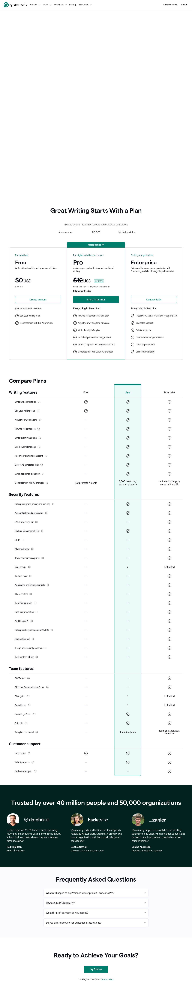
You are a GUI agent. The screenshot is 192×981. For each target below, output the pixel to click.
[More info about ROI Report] (28, 678)
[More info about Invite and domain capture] (42, 558)
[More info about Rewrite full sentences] (38, 428)
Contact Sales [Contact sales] (107, 979)
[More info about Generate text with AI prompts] (46, 482)
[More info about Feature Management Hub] (42, 531)
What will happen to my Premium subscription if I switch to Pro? (80, 893)
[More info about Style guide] (28, 696)
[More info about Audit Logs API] (31, 621)
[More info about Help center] (29, 753)
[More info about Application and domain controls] (47, 585)
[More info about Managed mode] (32, 549)
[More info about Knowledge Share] (34, 714)
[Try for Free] (96, 969)
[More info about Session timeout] (32, 639)
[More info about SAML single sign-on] (36, 522)
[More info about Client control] (30, 594)
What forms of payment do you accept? (67, 912)
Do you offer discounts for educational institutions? (73, 922)
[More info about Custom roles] (30, 576)
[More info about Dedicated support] (35, 771)
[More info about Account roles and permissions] (46, 513)
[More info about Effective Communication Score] (47, 687)
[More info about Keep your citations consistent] (46, 455)
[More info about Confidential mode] (35, 603)
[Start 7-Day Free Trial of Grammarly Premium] (96, 299)
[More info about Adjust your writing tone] (40, 419)
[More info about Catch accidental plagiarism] (43, 473)
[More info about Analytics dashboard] (36, 732)
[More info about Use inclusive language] (38, 446)
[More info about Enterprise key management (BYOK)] (51, 630)
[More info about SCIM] (23, 540)
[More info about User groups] (29, 567)
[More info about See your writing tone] (38, 410)
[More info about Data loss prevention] (36, 612)
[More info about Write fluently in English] (39, 437)
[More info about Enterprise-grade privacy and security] (53, 504)
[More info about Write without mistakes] (39, 401)
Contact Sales (170, 4)
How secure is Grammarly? (60, 903)
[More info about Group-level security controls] (45, 648)
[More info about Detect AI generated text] (41, 464)
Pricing (72, 4)
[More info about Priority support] (32, 762)
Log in (184, 4)
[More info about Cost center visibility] (36, 657)
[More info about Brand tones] (29, 705)
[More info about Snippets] (26, 723)
